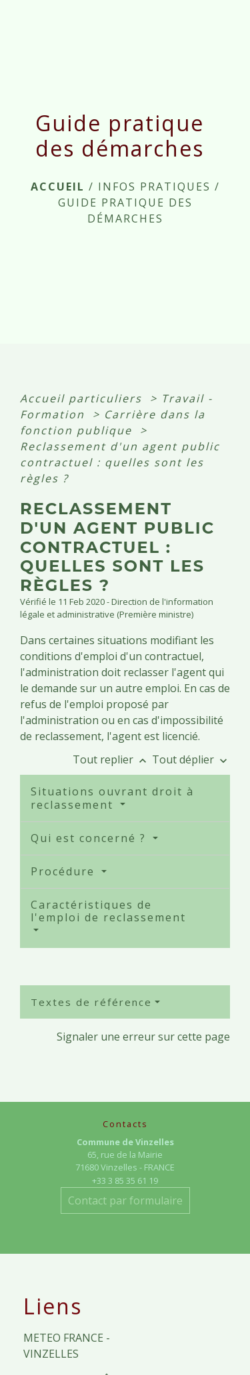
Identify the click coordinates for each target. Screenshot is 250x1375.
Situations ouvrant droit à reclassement (112, 797)
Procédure (65, 871)
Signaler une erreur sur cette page (143, 1036)
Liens (52, 1306)
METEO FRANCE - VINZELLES (66, 1345)
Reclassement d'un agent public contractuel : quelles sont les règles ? (120, 462)
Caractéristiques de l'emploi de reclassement (108, 911)
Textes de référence (91, 1002)
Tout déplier (191, 759)
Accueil (58, 186)
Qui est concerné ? (90, 838)
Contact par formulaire (125, 1200)
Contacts (125, 1124)
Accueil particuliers (83, 398)
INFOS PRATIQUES (154, 186)
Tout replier (112, 759)
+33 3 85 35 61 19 (125, 1180)
